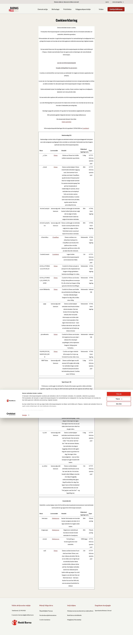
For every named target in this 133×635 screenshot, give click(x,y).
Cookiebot (85, 128)
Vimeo (56, 155)
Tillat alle (119, 611)
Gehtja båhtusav (116, 9)
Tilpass (119, 616)
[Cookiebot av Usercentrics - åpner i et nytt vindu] (11, 631)
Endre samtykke (66, 122)
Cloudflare (56, 237)
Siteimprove (55, 518)
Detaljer (24, 632)
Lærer (107, 2)
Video (101, 9)
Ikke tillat (119, 621)
